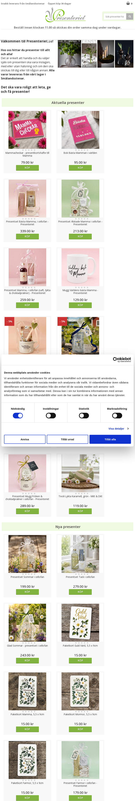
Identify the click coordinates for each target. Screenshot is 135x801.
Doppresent (8, 790)
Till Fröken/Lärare (39, 33)
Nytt (7, 33)
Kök (126, 33)
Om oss (5, 774)
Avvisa (25, 439)
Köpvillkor (6, 769)
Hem (115, 33)
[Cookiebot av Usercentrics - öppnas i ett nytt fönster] (115, 359)
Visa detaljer (116, 428)
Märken (75, 41)
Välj (17, 535)
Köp (17, 167)
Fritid (51, 41)
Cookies (5, 758)
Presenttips (100, 33)
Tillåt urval (67, 439)
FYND (85, 41)
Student (57, 33)
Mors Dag (19, 33)
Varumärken (8, 764)
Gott (62, 41)
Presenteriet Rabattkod (14, 780)
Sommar (67, 33)
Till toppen (67, 746)
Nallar (4, 785)
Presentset (82, 33)
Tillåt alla (110, 439)
